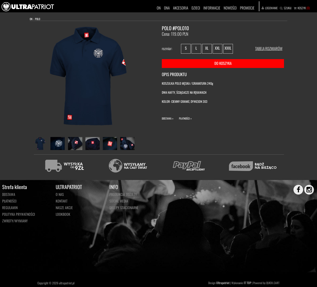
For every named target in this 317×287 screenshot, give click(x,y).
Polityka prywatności (18, 214)
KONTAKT (62, 201)
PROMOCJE (247, 8)
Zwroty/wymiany (15, 220)
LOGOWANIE (271, 8)
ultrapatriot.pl (66, 283)
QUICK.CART (273, 283)
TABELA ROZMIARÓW (268, 48)
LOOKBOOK (63, 214)
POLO (37, 19)
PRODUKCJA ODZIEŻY (123, 194)
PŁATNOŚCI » (185, 118)
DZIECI (196, 8)
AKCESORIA (180, 8)
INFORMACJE (211, 8)
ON (159, 8)
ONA (167, 8)
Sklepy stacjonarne (123, 207)
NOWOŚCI (230, 8)
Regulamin (10, 207)
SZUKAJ (287, 8)
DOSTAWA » (167, 118)
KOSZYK (302, 8)
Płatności (9, 201)
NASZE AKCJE (64, 207)
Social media (118, 201)
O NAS (60, 194)
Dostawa (8, 194)
